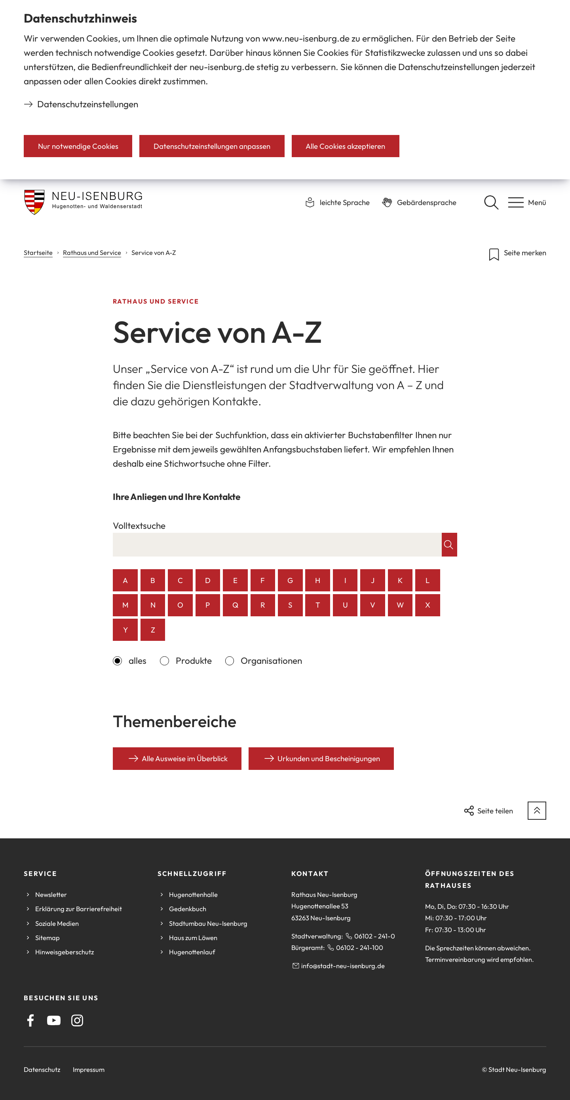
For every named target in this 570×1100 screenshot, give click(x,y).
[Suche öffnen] (491, 202)
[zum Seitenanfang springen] (537, 811)
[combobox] (277, 545)
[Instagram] (77, 1020)
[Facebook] (30, 1020)
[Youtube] (54, 1020)
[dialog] (285, 89)
